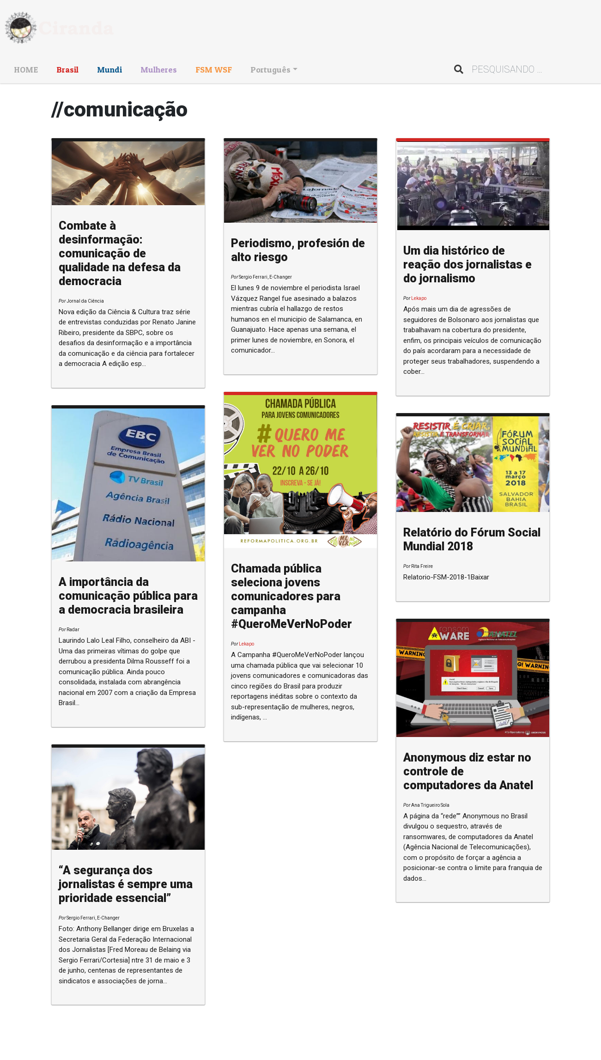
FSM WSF (213, 69)
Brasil (67, 69)
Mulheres (158, 69)
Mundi (109, 69)
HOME (26, 69)
